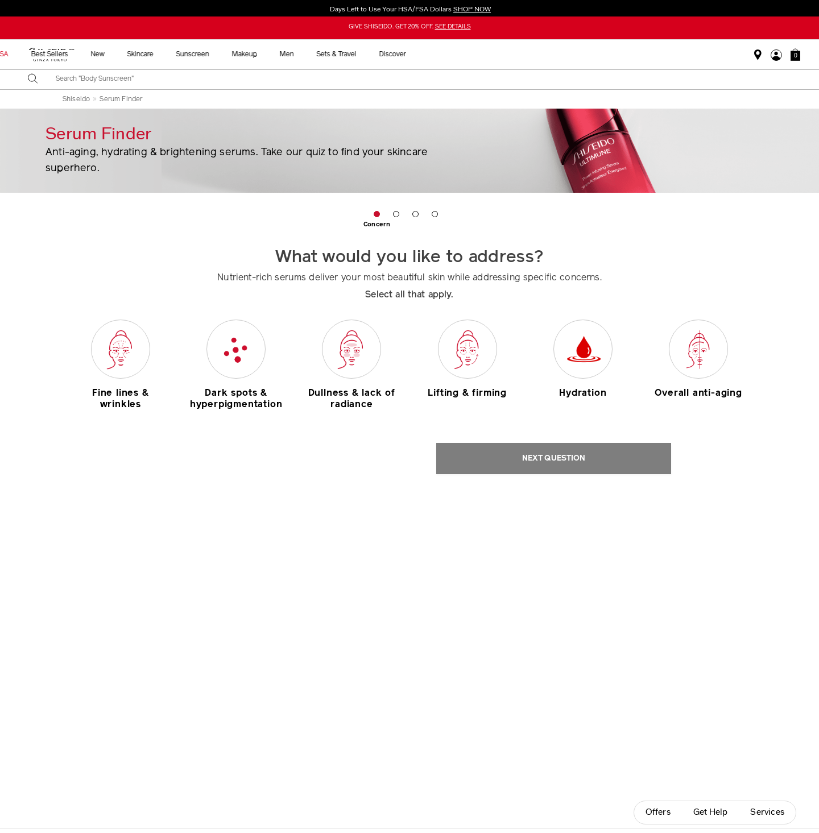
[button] (795, 54)
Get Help (710, 812)
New (321, 54)
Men (510, 54)
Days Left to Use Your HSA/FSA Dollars (409, 9)
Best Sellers (273, 54)
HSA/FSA (217, 54)
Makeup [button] (468, 54)
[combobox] (419, 79)
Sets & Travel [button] (560, 54)
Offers (658, 812)
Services (767, 812)
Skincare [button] (364, 54)
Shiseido (76, 99)
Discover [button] (616, 54)
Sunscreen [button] (416, 54)
